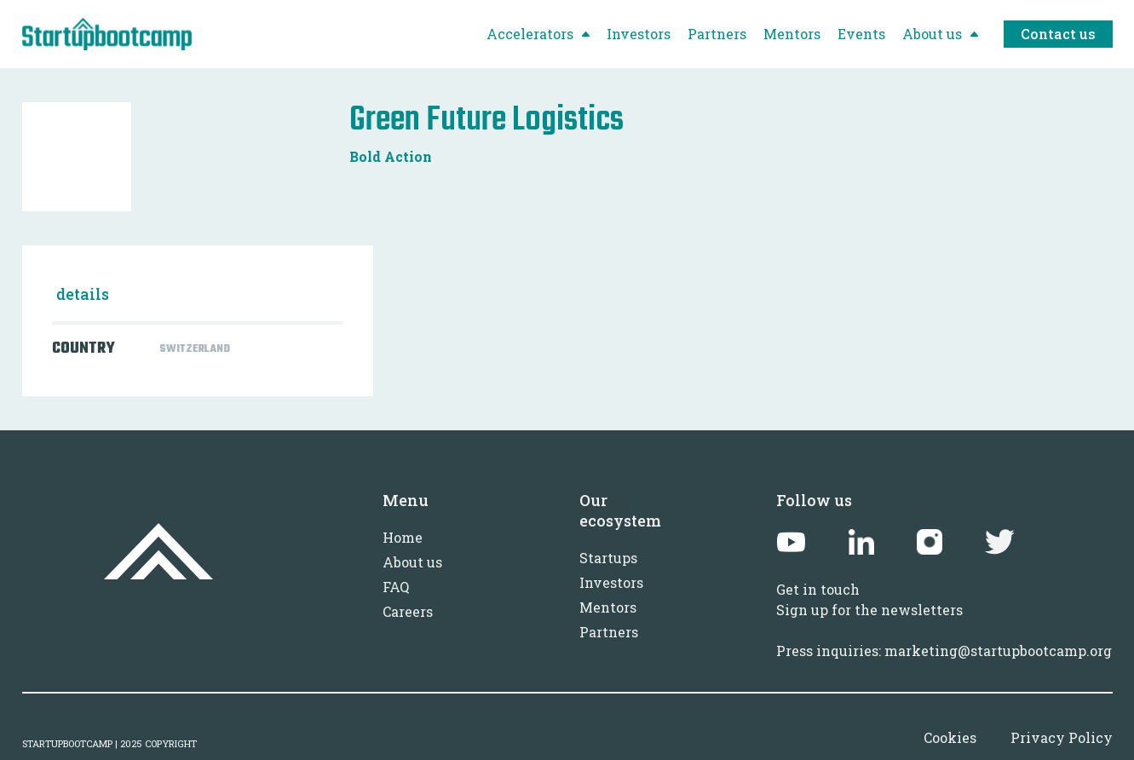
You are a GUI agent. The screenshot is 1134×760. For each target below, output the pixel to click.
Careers (408, 611)
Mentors (607, 607)
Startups (608, 558)
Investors (611, 582)
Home (403, 537)
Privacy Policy (1061, 737)
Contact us (1058, 34)
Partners (608, 632)
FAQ (396, 587)
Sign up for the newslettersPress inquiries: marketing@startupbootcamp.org (944, 630)
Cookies (950, 737)
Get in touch (818, 589)
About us (412, 562)
